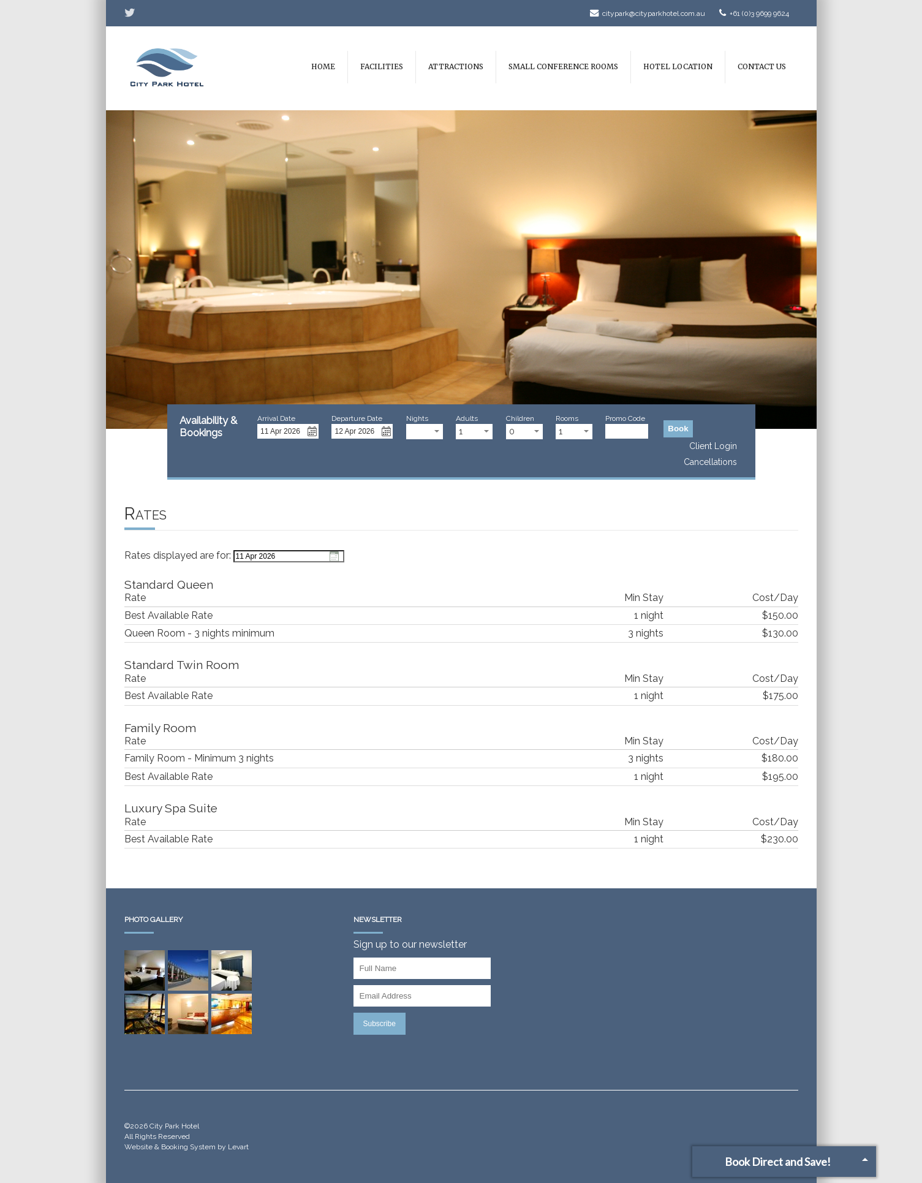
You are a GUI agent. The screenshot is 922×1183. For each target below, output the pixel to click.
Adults (467, 418)
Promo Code (625, 418)
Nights (417, 418)
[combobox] (424, 431)
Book (681, 428)
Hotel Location (677, 66)
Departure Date (356, 418)
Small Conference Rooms (563, 66)
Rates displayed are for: (177, 555)
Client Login (713, 446)
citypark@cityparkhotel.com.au (647, 13)
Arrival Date (276, 418)
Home (323, 66)
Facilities (381, 66)
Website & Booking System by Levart (186, 1147)
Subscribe (379, 1023)
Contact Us (762, 66)
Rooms (567, 418)
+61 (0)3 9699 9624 (754, 13)
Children (520, 418)
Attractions (455, 66)
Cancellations (710, 462)
